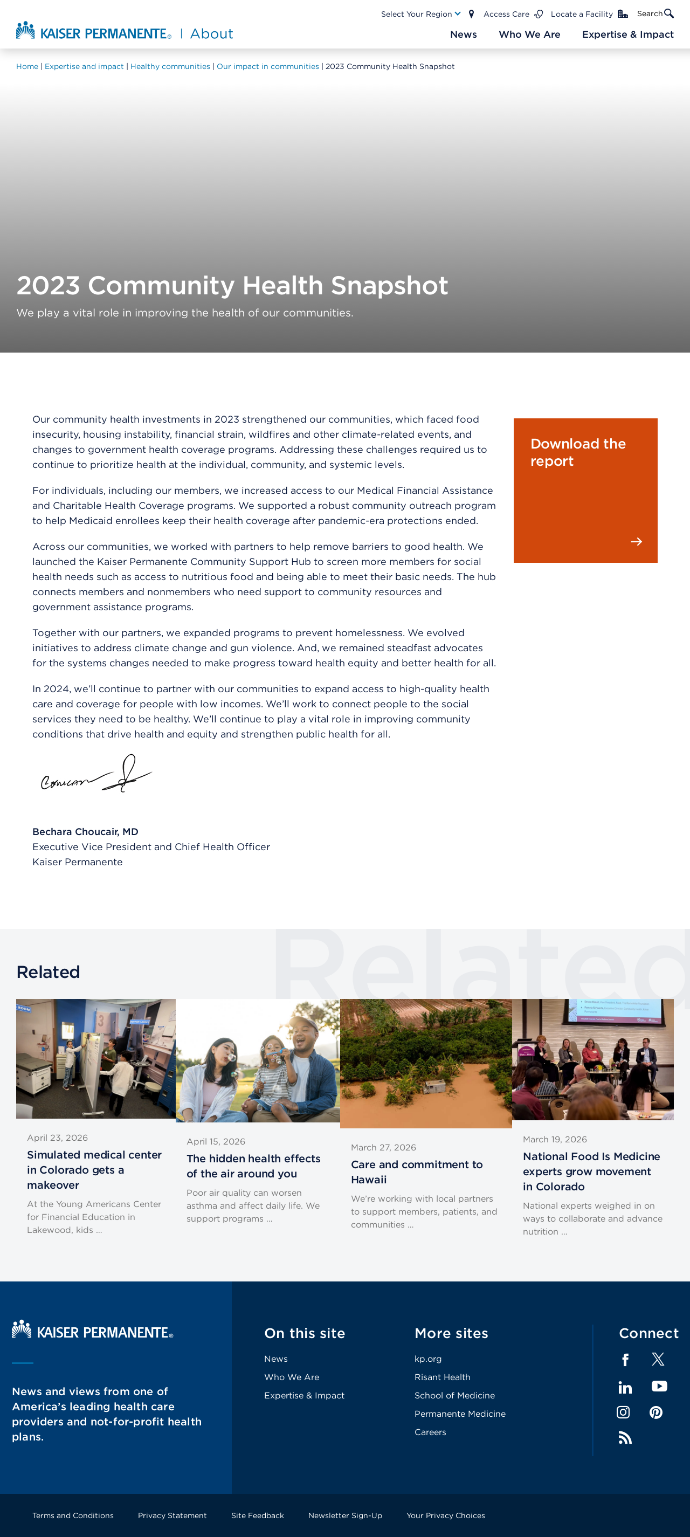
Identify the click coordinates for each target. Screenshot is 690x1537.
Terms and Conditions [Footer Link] (73, 1515)
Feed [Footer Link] (625, 1437)
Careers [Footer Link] (430, 1432)
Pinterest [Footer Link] (656, 1412)
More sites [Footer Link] (452, 1333)
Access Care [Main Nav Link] (506, 14)
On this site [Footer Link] (305, 1333)
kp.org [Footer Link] (428, 1359)
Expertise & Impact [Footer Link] (304, 1395)
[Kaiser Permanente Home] (93, 1335)
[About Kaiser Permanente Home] (126, 29)
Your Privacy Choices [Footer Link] (445, 1515)
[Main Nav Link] (421, 14)
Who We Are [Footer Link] (291, 1377)
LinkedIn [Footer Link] (625, 1387)
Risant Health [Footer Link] (443, 1377)
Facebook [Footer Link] (625, 1360)
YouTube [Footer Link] (659, 1387)
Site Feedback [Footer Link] (257, 1515)
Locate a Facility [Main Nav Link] (582, 14)
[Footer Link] (658, 1362)
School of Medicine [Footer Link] (455, 1395)
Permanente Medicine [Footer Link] (460, 1414)
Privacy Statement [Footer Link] (172, 1515)
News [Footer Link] (276, 1359)
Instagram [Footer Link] (623, 1412)
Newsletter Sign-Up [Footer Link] (345, 1515)
